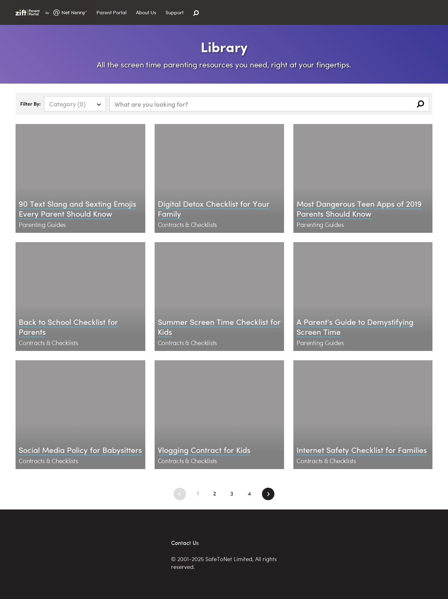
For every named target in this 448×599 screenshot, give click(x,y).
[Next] (268, 494)
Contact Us (185, 542)
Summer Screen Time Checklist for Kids (219, 326)
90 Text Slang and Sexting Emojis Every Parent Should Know (77, 208)
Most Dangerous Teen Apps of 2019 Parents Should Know (359, 208)
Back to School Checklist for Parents (68, 326)
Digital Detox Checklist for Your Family (213, 208)
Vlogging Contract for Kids (204, 450)
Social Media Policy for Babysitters (80, 450)
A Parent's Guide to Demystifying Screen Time (354, 326)
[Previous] (180, 494)
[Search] (196, 13)
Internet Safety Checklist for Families (361, 450)
